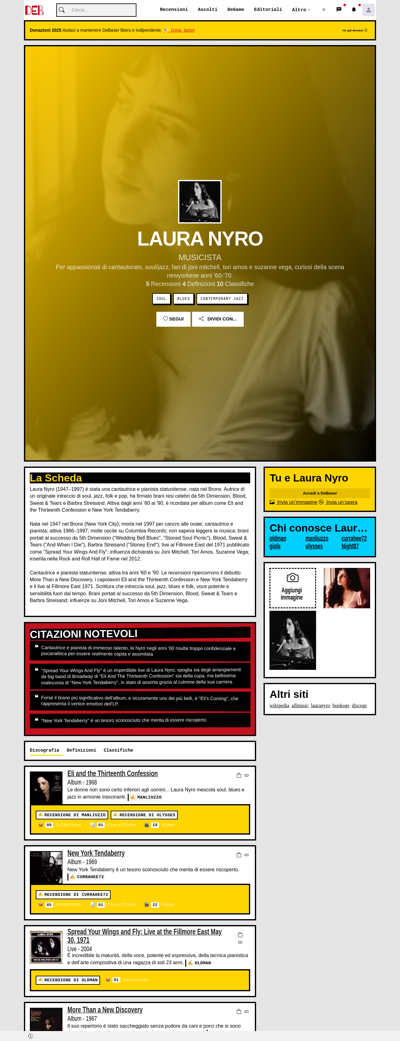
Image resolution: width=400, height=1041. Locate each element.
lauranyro (320, 705)
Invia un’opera (338, 502)
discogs (359, 705)
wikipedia (279, 705)
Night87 (350, 546)
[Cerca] (96, 10)
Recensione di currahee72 (76, 895)
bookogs (341, 705)
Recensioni (174, 10)
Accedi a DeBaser (320, 493)
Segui (173, 319)
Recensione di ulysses (147, 815)
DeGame (236, 10)
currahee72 (90, 877)
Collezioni (63, 826)
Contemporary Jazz (222, 299)
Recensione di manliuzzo (75, 815)
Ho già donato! (355, 30)
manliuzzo (149, 797)
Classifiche (116, 826)
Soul (161, 299)
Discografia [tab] (44, 750)
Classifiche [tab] (118, 750)
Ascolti (208, 10)
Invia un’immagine (293, 502)
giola (274, 546)
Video (162, 826)
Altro (299, 10)
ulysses (314, 546)
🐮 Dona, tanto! (179, 30)
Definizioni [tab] (81, 750)
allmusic (300, 705)
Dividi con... (218, 319)
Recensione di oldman (71, 980)
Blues (183, 299)
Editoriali (268, 10)
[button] (324, 10)
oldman (203, 963)
